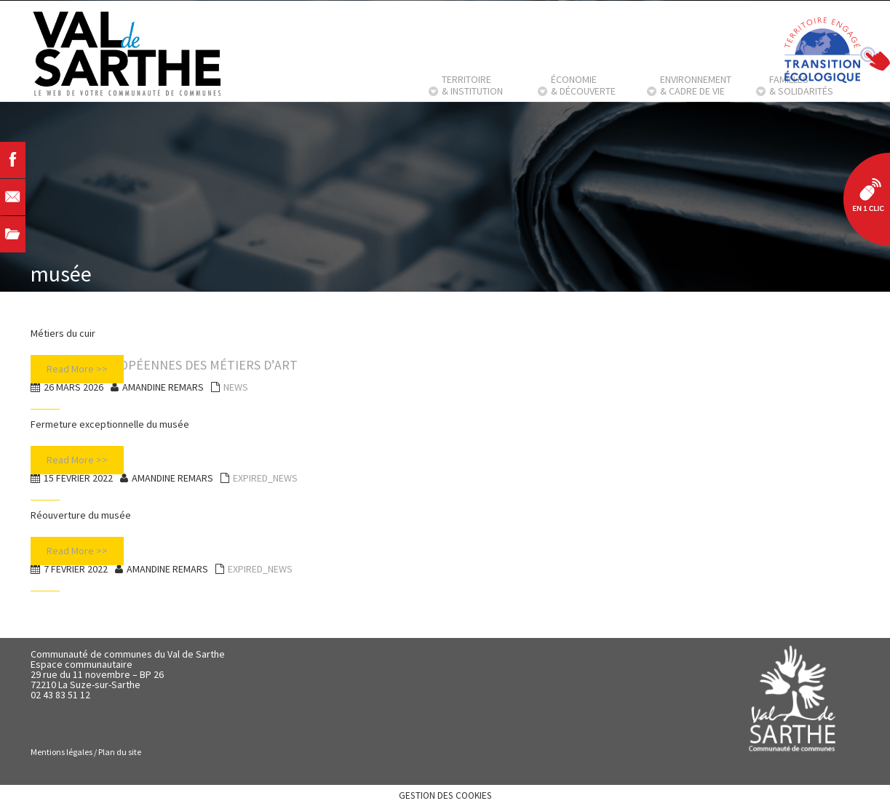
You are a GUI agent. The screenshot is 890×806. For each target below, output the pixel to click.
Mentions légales (61, 751)
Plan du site (119, 751)
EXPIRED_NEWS (265, 477)
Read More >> (77, 368)
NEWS (235, 387)
